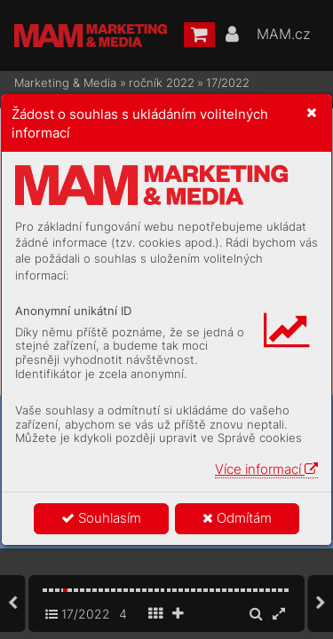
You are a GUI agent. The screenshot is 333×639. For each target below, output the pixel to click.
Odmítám (237, 517)
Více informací (266, 469)
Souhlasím (101, 517)
